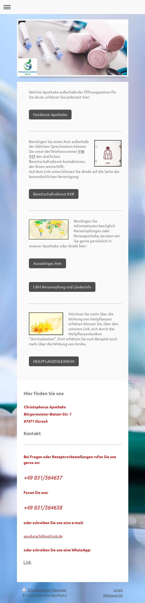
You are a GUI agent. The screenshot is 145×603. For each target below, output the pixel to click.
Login (118, 589)
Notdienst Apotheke (50, 114)
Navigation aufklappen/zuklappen (72, 7)
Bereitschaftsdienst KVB (53, 193)
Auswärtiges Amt (47, 263)
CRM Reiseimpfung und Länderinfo (62, 286)
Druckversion (36, 589)
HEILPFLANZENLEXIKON (53, 361)
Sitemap (59, 589)
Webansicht (113, 595)
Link (27, 562)
